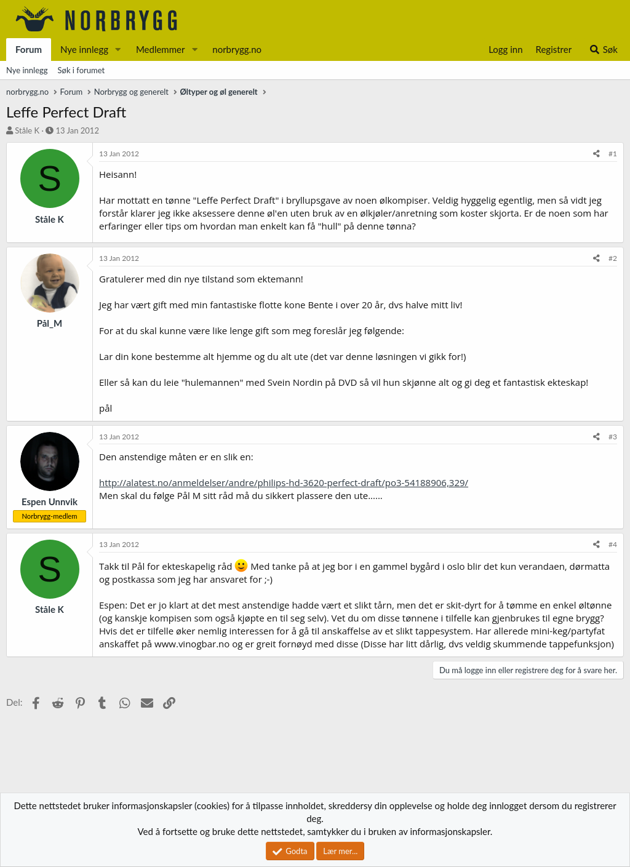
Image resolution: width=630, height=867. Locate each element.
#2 (612, 258)
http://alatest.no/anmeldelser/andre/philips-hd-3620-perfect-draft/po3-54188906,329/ (283, 482)
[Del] (596, 154)
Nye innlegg (84, 49)
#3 (612, 436)
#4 (612, 544)
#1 (612, 153)
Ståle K (27, 130)
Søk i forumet (81, 70)
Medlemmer (160, 49)
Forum (28, 49)
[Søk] (603, 49)
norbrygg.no (236, 49)
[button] (118, 49)
